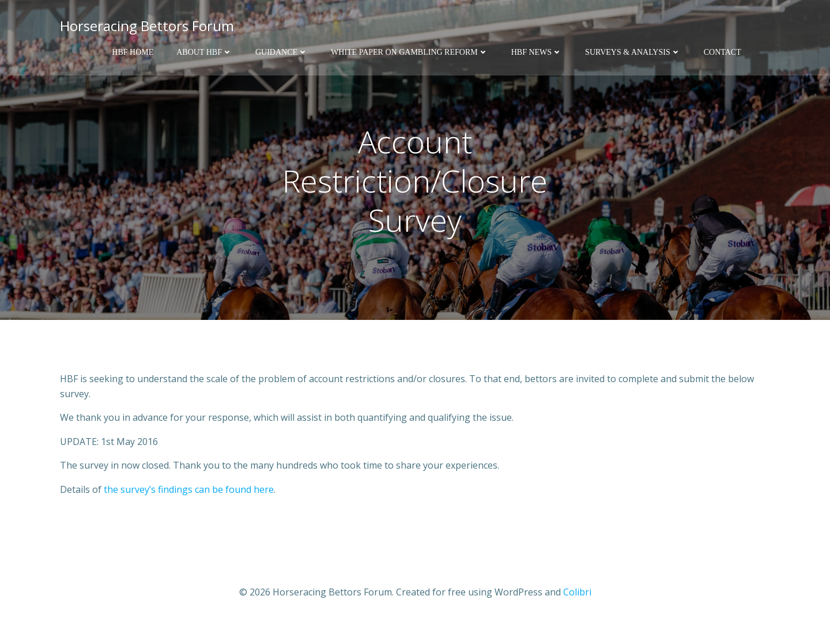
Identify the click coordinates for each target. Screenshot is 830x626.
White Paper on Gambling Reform (409, 52)
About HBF (204, 52)
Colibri (577, 592)
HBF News (536, 52)
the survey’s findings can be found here (189, 489)
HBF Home (132, 52)
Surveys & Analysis (633, 52)
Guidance (281, 52)
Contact (722, 52)
